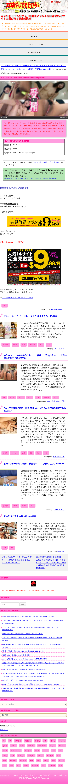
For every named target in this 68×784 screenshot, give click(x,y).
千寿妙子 (46, 397)
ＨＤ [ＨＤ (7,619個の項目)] (60, 766)
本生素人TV (59, 348)
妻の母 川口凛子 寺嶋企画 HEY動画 (20, 516)
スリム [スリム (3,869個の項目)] (5, 751)
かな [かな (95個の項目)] (45, 741)
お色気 (5, 453)
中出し (15, 345)
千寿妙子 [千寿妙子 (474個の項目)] (31, 756)
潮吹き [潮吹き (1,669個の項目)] (46, 761)
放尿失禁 (32, 345)
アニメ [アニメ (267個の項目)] (22, 746)
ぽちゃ (12, 397)
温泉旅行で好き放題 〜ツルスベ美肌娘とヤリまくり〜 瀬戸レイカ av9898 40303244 (28, 616)
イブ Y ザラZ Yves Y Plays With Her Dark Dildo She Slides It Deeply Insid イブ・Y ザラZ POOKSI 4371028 (32, 639)
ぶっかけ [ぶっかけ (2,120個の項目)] (62, 741)
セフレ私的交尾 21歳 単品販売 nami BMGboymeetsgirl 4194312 (24, 78)
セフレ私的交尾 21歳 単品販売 (46, 162)
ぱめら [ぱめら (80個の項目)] (52, 741)
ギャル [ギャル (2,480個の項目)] (52, 746)
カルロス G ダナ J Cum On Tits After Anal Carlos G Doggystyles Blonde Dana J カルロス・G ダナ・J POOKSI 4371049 (33, 689)
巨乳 (23, 345)
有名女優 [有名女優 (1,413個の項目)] (23, 761)
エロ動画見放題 (34, 52)
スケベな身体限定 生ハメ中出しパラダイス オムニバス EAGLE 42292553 (24, 659)
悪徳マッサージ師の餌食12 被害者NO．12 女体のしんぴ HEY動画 (34, 463)
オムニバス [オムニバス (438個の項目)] (42, 746)
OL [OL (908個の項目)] (4, 741)
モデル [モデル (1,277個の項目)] (45, 751)
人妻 (37, 397)
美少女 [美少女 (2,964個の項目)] (25, 766)
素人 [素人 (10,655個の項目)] (18, 766)
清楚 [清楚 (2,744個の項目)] (38, 761)
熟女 (12, 547)
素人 (41, 345)
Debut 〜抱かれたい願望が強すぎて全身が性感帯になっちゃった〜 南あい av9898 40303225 (30, 684)
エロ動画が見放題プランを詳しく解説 (17, 298)
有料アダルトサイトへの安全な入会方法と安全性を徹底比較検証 (31, 178)
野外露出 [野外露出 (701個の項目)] (35, 766)
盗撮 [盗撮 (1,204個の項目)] (11, 766)
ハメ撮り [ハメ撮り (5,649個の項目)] (27, 751)
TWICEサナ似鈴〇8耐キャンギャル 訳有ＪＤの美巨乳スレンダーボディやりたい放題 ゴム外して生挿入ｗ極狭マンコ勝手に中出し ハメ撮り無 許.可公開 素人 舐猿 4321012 (33, 675)
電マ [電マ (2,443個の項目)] (43, 766)
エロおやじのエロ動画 (34, 44)
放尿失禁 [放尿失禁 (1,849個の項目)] (13, 761)
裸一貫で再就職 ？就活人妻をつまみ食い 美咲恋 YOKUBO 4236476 (23, 651)
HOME (34, 37)
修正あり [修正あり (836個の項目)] (21, 756)
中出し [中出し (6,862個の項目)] (5, 756)
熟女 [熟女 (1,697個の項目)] (53, 761)
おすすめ (6, 345)
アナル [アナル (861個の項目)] (13, 746)
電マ (38, 453)
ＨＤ (48, 345)
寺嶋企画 (60, 551)
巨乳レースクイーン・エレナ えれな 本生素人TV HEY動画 (30, 316)
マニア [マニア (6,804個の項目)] (37, 751)
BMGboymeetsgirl (43, 69)
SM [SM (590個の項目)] (9, 741)
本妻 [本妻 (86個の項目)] (31, 761)
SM (4, 397)
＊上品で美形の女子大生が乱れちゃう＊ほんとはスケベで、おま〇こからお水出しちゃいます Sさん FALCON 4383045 (32, 622)
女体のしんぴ (59, 510)
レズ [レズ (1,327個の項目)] (53, 751)
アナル (21, 397)
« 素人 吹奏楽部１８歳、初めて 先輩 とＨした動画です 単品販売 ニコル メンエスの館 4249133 (17, 560)
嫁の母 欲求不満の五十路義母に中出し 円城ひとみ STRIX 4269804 (22, 634)
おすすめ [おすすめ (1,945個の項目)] (18, 741)
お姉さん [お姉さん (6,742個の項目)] (28, 741)
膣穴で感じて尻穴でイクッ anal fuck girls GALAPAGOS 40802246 (22, 680)
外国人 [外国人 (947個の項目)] (40, 756)
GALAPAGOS (58, 457)
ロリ (32, 506)
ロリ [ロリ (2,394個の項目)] (60, 751)
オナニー (14, 453)
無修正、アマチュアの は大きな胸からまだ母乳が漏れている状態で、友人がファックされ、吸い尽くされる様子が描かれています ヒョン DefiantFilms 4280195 (33, 664)
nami (4, 305)
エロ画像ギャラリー (34, 60)
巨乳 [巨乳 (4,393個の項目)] (58, 756)
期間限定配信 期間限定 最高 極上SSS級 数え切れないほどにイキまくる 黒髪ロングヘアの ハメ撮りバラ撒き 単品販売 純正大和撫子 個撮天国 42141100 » (51, 562)
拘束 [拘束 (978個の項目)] (4, 761)
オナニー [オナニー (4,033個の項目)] (31, 746)
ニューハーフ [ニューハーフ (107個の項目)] (16, 751)
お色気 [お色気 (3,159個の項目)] (37, 741)
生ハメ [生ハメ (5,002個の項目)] (61, 761)
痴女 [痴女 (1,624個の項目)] (4, 766)
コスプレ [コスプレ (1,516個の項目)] (62, 746)
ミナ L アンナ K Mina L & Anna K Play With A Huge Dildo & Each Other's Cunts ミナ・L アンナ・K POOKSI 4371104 (32, 628)
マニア (30, 397)
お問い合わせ (4, 730)
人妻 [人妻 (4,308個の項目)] (12, 756)
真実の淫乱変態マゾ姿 (55, 401)
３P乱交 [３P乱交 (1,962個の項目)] (52, 766)
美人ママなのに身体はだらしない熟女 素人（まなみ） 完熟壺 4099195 (24, 669)
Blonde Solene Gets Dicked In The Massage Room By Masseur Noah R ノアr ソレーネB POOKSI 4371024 (32, 646)
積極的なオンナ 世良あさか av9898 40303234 (16, 655)
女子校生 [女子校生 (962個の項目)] (50, 756)
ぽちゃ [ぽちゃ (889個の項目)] (5, 746)
